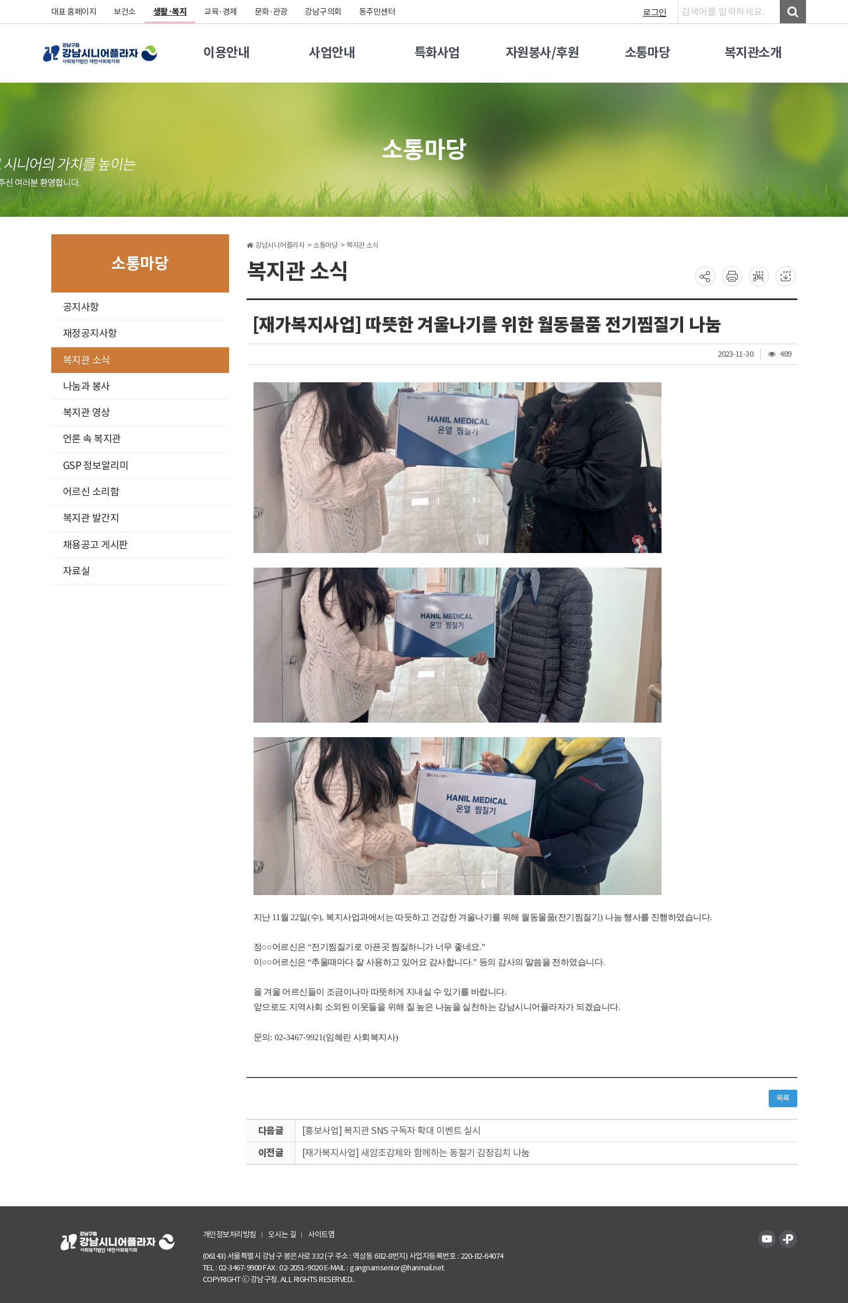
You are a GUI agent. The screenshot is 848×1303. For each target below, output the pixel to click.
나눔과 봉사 (86, 386)
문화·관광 (271, 11)
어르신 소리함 (91, 491)
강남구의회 (323, 11)
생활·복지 (170, 11)
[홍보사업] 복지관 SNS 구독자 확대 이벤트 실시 (391, 1130)
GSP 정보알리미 (96, 465)
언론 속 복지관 (92, 438)
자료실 (76, 571)
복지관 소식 (86, 360)
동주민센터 (377, 11)
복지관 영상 (86, 412)
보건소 (125, 11)
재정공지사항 (90, 333)
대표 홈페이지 (74, 11)
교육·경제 (220, 11)
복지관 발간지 (91, 518)
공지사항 (81, 307)
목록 (783, 1098)
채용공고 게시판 (95, 544)
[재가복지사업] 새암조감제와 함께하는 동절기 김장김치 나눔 (416, 1152)
